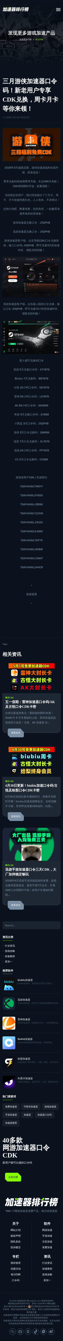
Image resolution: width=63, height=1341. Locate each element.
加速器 (27, 1114)
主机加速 (47, 1241)
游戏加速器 (50, 1106)
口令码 (15, 1280)
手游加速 (47, 1235)
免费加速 (47, 1247)
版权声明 (16, 1235)
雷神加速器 (24, 1019)
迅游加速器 (19, 231)
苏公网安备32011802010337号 (45, 1306)
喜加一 (8, 961)
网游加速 (47, 1230)
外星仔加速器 (25, 1078)
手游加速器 (11, 1114)
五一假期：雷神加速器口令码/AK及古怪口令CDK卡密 (30, 704)
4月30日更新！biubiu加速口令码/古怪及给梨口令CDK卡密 (31, 788)
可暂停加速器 (31, 1106)
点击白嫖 (13, 1177)
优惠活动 (16, 1268)
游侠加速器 (38, 167)
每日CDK (9, 697)
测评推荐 (16, 1263)
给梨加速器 (24, 1058)
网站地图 (51, 1303)
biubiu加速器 (25, 980)
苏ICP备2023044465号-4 (16, 1306)
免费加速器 (11, 1106)
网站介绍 (16, 1230)
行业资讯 (10, 945)
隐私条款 (16, 1241)
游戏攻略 (10, 951)
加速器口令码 (44, 1114)
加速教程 (10, 956)
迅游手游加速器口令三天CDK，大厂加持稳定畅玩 (30, 872)
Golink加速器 (25, 1039)
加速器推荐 (11, 1122)
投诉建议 (16, 1247)
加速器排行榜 (25, 39)
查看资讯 (15, 733)
